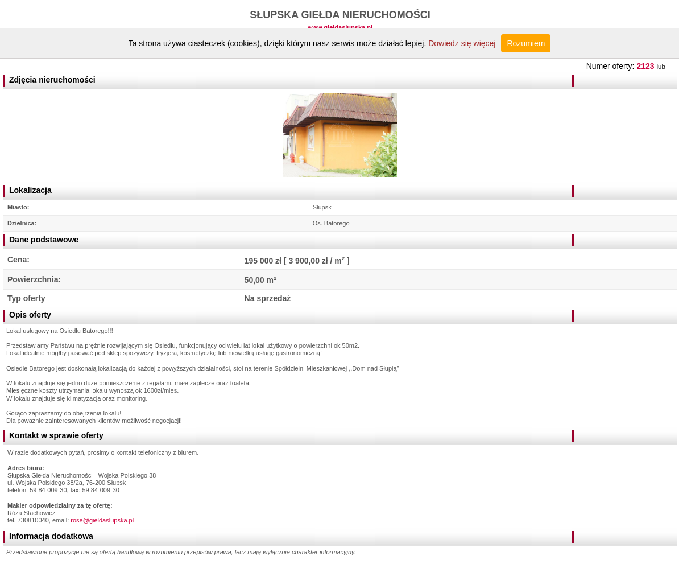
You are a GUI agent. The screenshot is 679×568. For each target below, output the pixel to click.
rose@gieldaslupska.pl (102, 520)
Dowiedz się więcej (461, 43)
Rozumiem (526, 43)
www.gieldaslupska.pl (340, 27)
